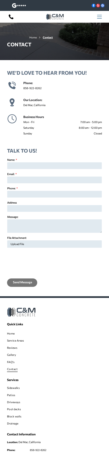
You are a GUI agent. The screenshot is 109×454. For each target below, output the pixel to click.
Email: (11, 174)
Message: (12, 216)
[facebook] (93, 6)
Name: (11, 159)
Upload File (17, 244)
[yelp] (98, 6)
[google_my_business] (102, 6)
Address (12, 202)
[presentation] (21, 263)
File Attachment (16, 237)
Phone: (11, 188)
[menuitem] (54, 333)
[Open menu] (99, 16)
